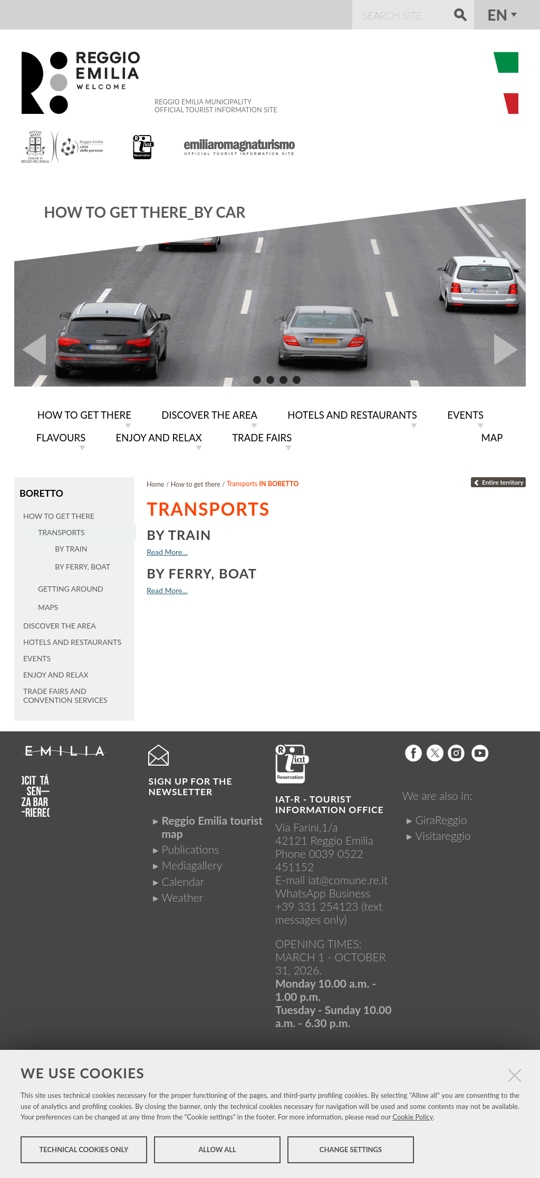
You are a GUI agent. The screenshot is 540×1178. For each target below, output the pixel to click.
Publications (190, 847)
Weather (181, 894)
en (497, 15)
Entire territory (498, 480)
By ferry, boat (202, 571)
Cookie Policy (412, 1118)
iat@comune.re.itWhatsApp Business (331, 884)
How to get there (195, 482)
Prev (30, 349)
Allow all (217, 1150)
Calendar (182, 878)
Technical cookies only (83, 1150)
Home (156, 482)
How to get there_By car (144, 212)
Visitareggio (443, 832)
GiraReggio (441, 817)
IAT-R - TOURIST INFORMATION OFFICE (329, 802)
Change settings (351, 1150)
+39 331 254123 (317, 903)
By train (179, 532)
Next (510, 349)
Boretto (41, 490)
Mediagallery (191, 863)
